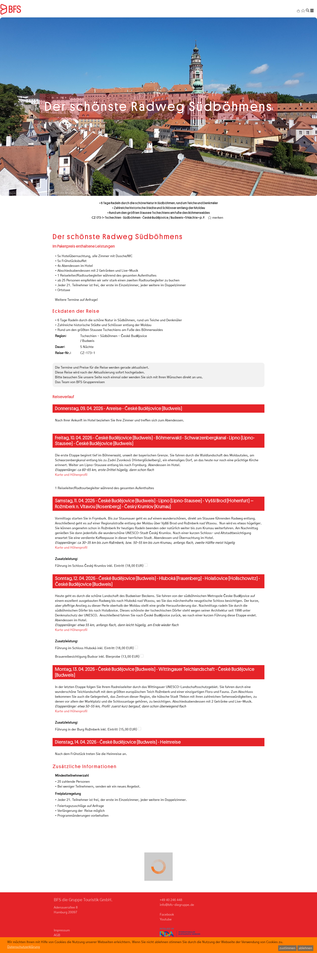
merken (217, 217)
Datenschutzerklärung (23, 947)
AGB (57, 935)
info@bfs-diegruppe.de (177, 904)
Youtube (166, 919)
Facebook (167, 914)
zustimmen (287, 948)
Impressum (62, 930)
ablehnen (305, 948)
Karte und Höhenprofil (71, 474)
